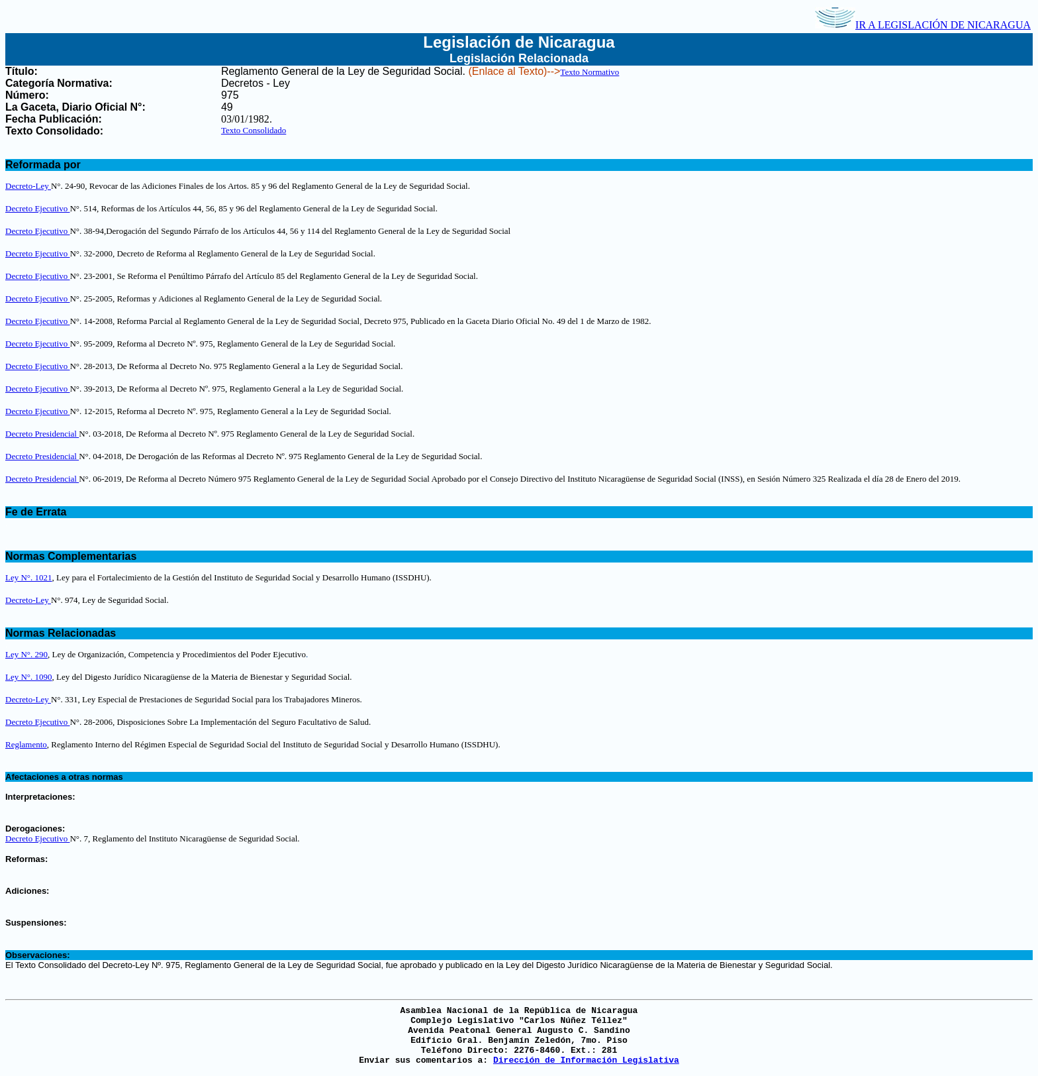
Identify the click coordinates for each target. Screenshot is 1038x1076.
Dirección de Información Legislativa (586, 1060)
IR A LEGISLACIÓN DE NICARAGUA (923, 24)
